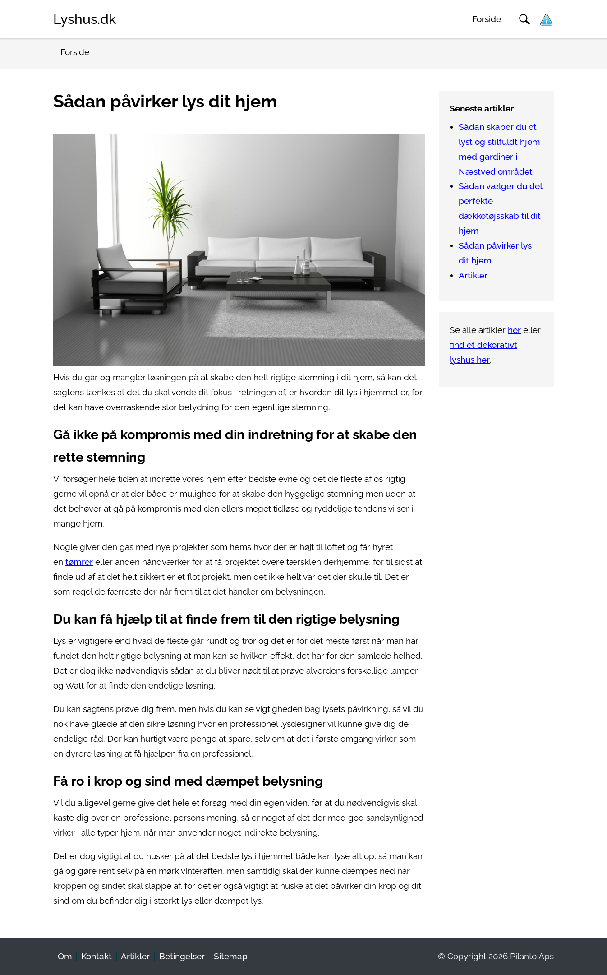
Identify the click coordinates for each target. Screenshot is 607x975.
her (514, 330)
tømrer (79, 562)
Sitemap (231, 956)
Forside (486, 19)
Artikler (473, 275)
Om (65, 956)
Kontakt (96, 956)
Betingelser (182, 956)
